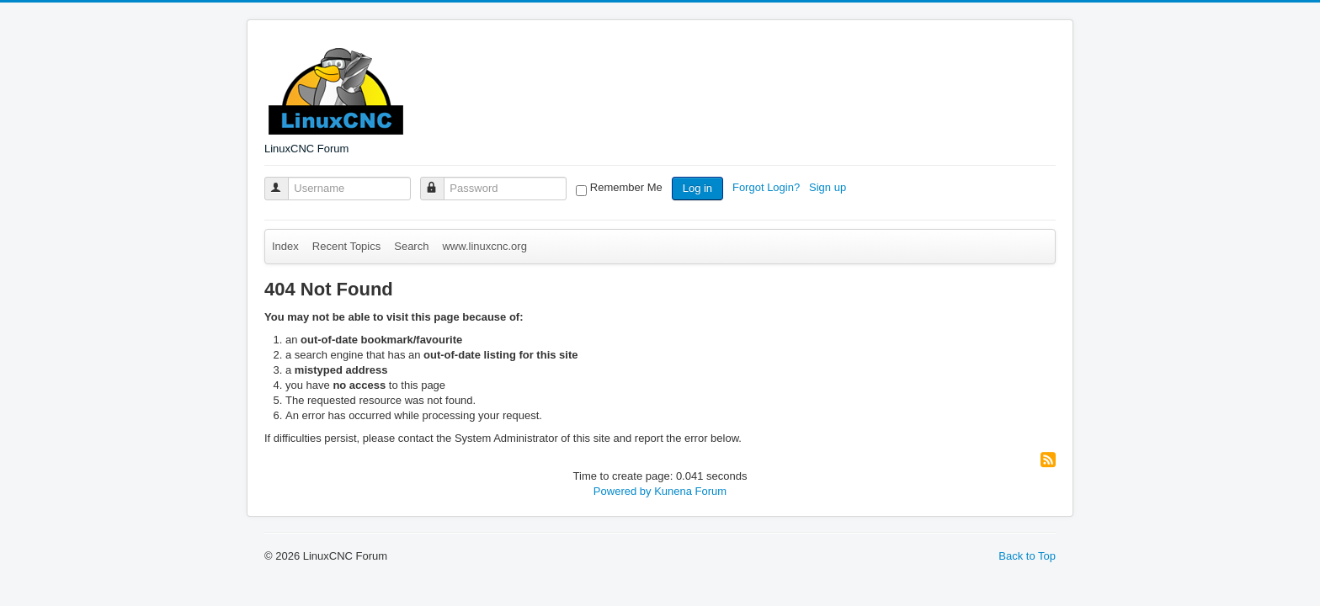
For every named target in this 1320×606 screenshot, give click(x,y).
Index (285, 246)
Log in (697, 188)
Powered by (622, 491)
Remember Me (626, 187)
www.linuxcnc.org (484, 246)
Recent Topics (346, 246)
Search (411, 246)
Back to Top (1027, 556)
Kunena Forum (690, 491)
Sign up (829, 187)
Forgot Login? (767, 187)
